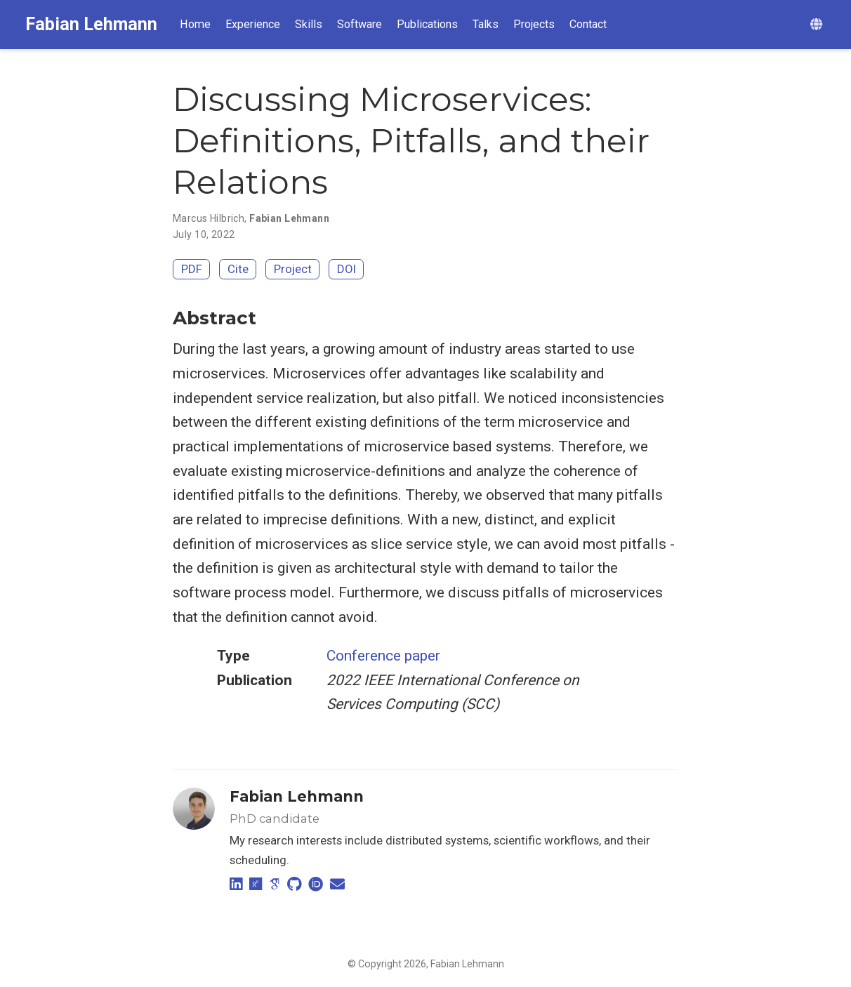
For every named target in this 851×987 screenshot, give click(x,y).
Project (293, 269)
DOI (346, 269)
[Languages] (818, 25)
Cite (238, 269)
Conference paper (383, 655)
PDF (191, 269)
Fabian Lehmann (91, 24)
